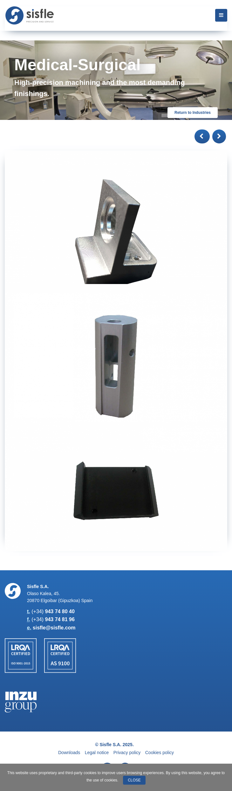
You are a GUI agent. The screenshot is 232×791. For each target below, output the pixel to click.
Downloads (69, 752)
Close (134, 780)
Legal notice (97, 752)
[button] (202, 136)
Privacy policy (127, 752)
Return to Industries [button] (192, 112)
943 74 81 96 (59, 619)
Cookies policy (159, 752)
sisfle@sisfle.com (54, 627)
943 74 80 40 (59, 611)
